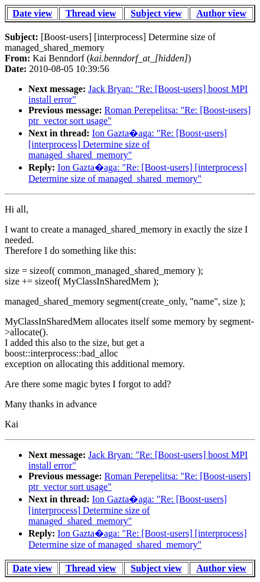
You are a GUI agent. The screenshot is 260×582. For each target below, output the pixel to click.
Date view (32, 13)
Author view (221, 13)
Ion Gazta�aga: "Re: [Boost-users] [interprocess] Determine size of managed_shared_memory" (127, 144)
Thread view (91, 13)
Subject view (156, 13)
